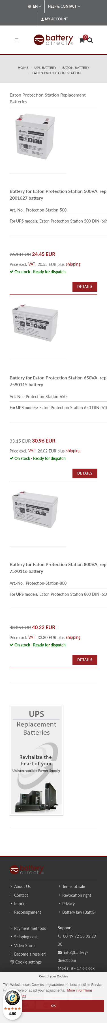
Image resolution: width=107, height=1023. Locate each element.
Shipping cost (26, 936)
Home (23, 67)
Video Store (24, 945)
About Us (22, 886)
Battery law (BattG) (79, 912)
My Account (54, 19)
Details (85, 287)
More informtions (79, 990)
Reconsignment (27, 912)
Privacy (68, 903)
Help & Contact (64, 6)
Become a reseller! (30, 954)
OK (53, 1005)
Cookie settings (26, 962)
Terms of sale (73, 886)
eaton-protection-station (56, 73)
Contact (21, 895)
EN (34, 6)
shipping (73, 264)
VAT (31, 264)
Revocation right (76, 895)
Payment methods (30, 928)
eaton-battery (75, 67)
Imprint (20, 903)
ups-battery (45, 67)
